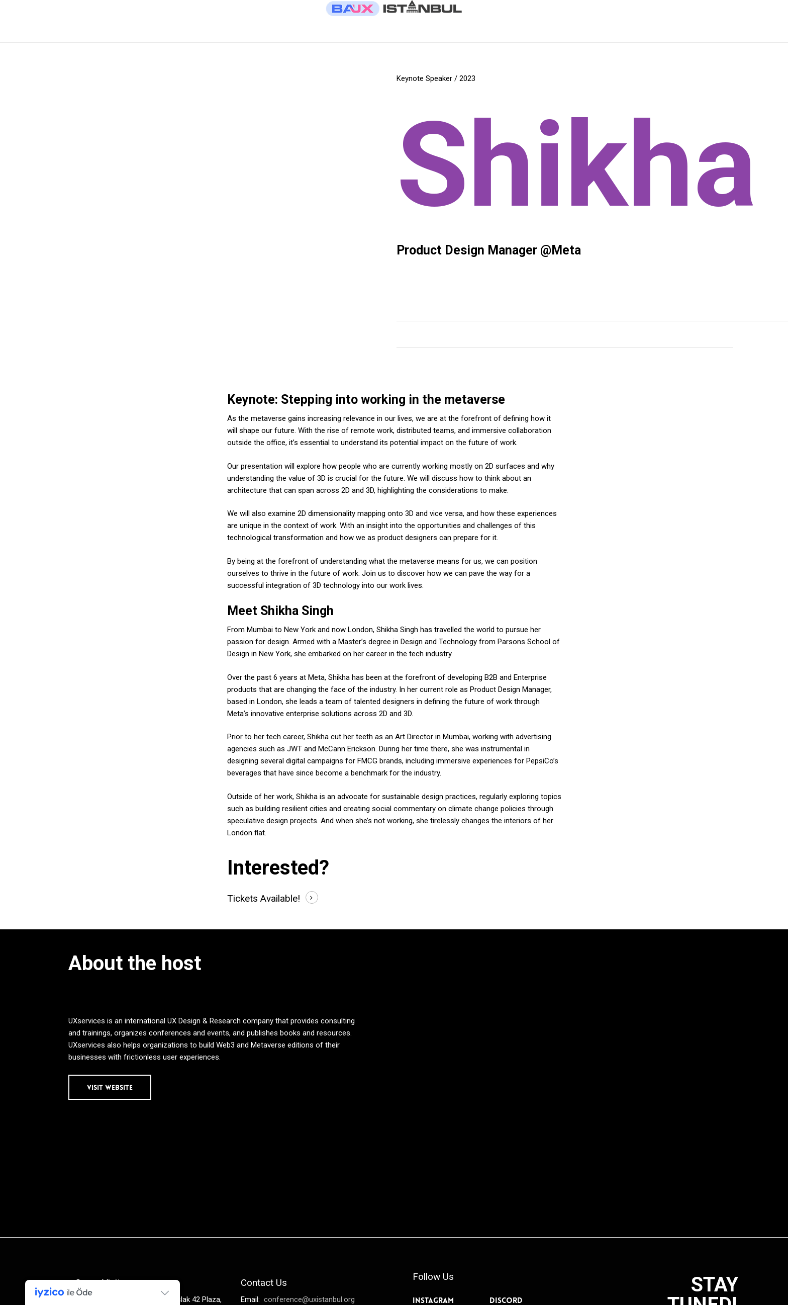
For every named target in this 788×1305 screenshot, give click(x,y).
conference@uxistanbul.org (308, 1299)
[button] (109, 1087)
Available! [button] (280, 898)
